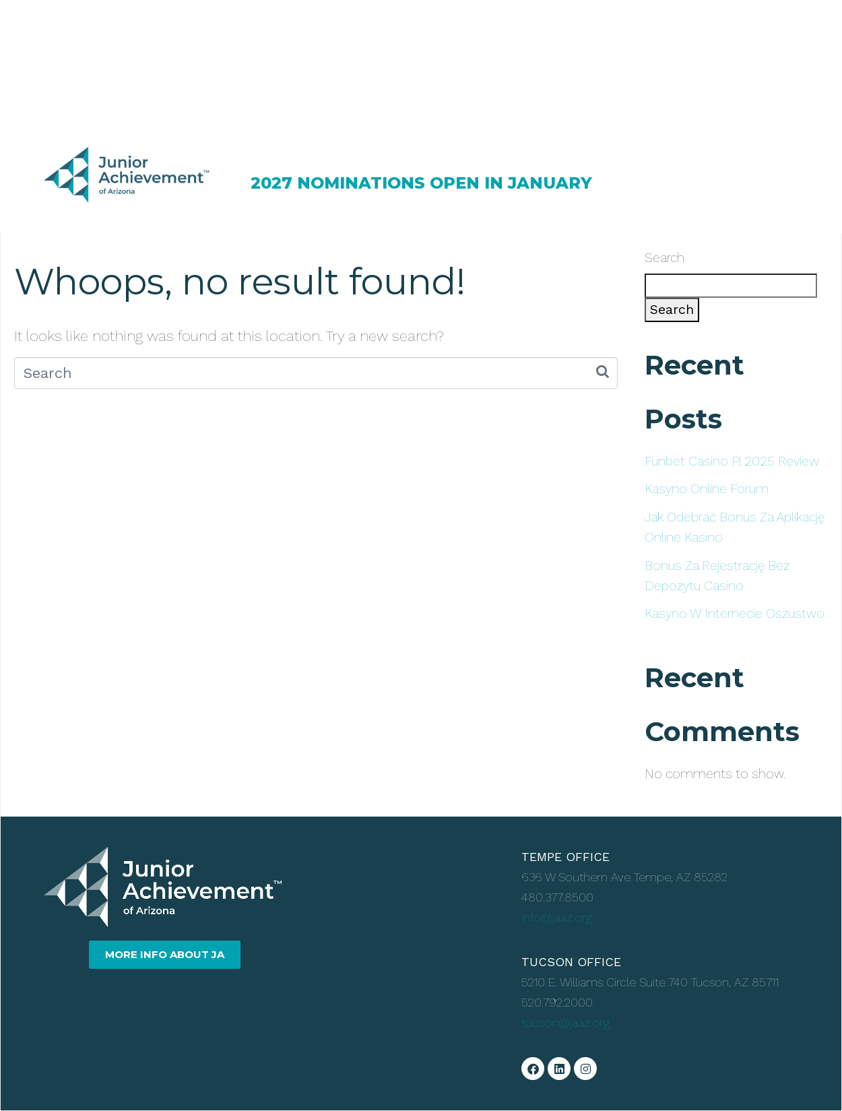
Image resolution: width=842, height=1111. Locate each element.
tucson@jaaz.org (565, 1022)
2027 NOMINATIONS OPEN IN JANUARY (421, 183)
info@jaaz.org (556, 917)
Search (664, 257)
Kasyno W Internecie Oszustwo (734, 613)
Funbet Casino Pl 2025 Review (732, 461)
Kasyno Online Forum (707, 489)
